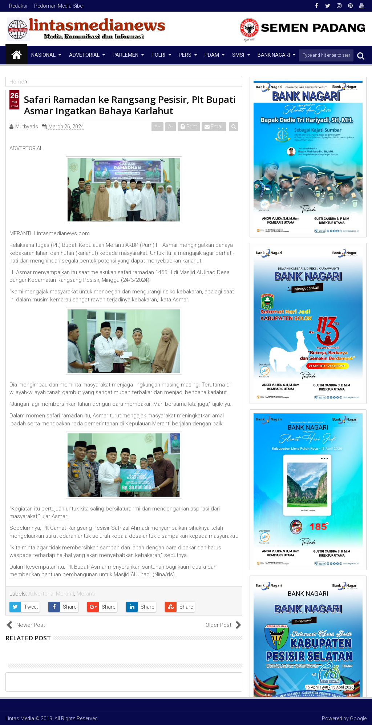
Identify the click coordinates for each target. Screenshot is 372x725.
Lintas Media (19, 718)
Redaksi (18, 6)
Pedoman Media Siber (59, 6)
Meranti (86, 593)
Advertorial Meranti (51, 593)
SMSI (238, 55)
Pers (185, 55)
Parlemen (125, 55)
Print (189, 126)
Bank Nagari (274, 55)
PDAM (212, 55)
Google (358, 718)
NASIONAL (43, 55)
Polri (158, 55)
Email (214, 126)
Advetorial (84, 55)
